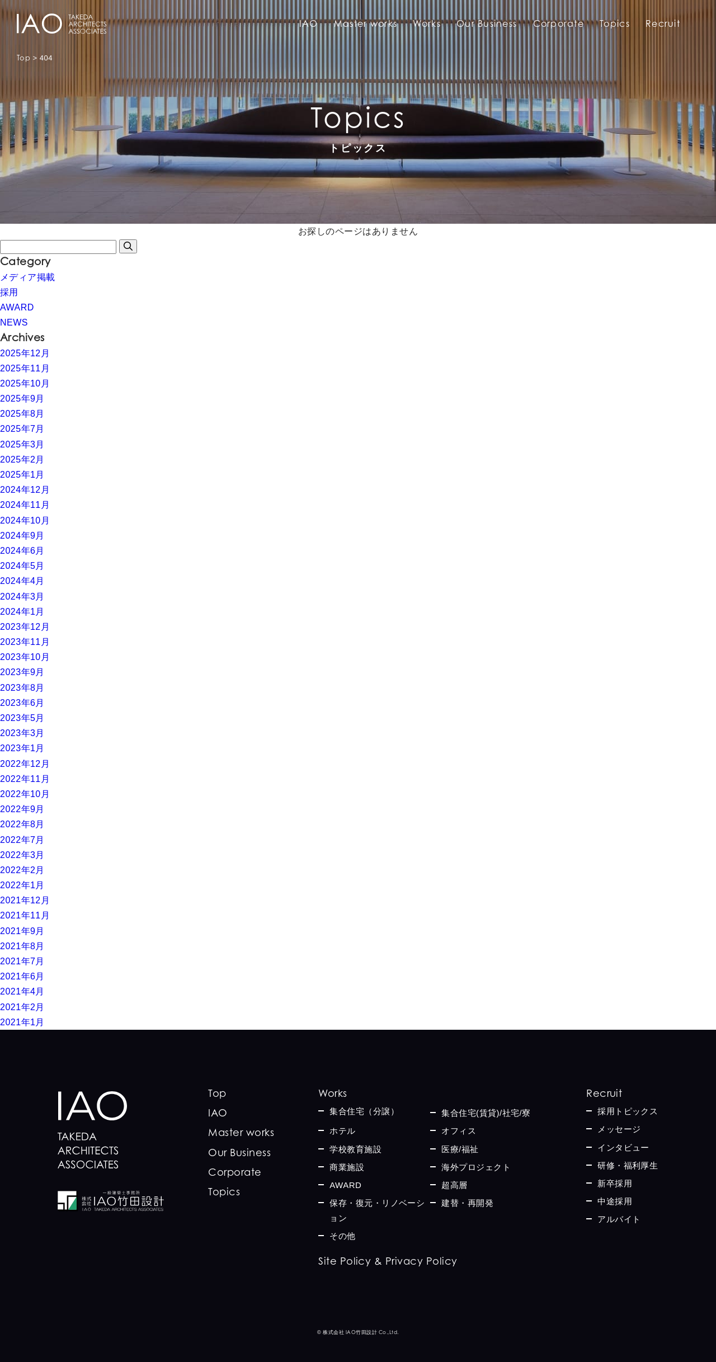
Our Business (486, 23)
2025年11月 (25, 368)
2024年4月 (22, 581)
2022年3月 (22, 855)
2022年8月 (22, 824)
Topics (615, 23)
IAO (308, 23)
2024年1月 (22, 611)
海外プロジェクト (476, 1167)
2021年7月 (22, 961)
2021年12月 (25, 900)
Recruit (663, 23)
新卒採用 (614, 1183)
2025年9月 (22, 398)
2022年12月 (25, 764)
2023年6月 (22, 703)
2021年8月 (22, 946)
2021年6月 (22, 976)
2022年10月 (25, 794)
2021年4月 (22, 991)
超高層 (454, 1185)
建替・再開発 (467, 1203)
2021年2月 (22, 1007)
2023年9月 (22, 672)
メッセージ (618, 1129)
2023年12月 (25, 626)
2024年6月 (22, 550)
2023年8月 (22, 687)
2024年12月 (25, 489)
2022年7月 (22, 840)
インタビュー (623, 1147)
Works (426, 23)
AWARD (17, 307)
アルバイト (618, 1219)
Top (217, 1093)
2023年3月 (22, 733)
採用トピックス (627, 1111)
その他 (342, 1236)
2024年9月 (22, 535)
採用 (9, 292)
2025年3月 (22, 444)
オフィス (458, 1130)
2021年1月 (22, 1022)
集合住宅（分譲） (364, 1111)
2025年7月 (22, 428)
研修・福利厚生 (627, 1165)
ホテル (342, 1130)
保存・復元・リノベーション (377, 1210)
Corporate (559, 23)
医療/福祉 (460, 1149)
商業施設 (346, 1167)
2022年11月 (25, 779)
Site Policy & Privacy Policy (387, 1261)
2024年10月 (25, 520)
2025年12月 (25, 353)
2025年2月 (22, 459)
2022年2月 (22, 870)
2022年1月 (22, 885)
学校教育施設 (355, 1149)
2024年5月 (22, 566)
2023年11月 (25, 642)
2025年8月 (22, 413)
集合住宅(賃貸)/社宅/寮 (486, 1113)
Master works (365, 23)
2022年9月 (22, 809)
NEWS (14, 322)
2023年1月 (22, 748)
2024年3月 (22, 596)
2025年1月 (22, 474)
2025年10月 (25, 383)
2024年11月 (25, 505)
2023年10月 (25, 657)
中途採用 (614, 1201)
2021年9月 (22, 931)
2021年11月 (25, 915)
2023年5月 (22, 718)
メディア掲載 (27, 277)
